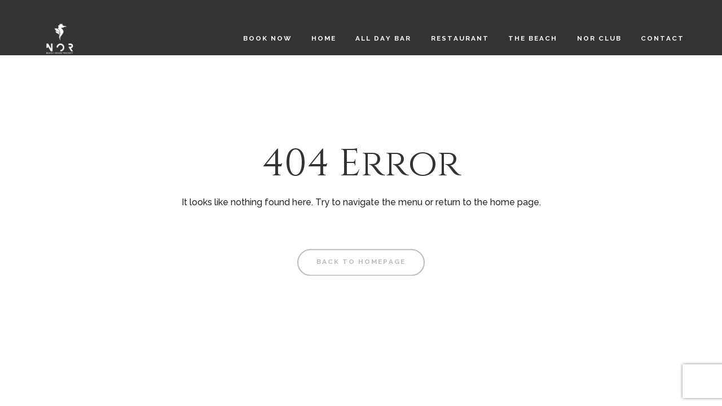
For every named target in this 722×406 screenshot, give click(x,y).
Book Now (267, 38)
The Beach (532, 38)
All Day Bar (383, 38)
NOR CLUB (599, 38)
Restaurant (460, 38)
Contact (662, 38)
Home (323, 38)
